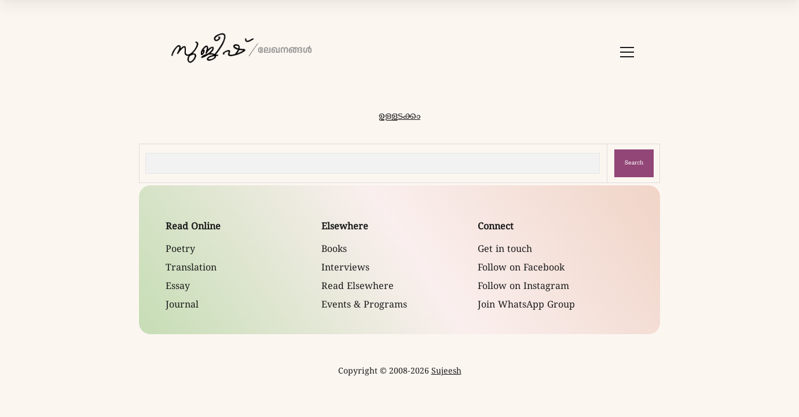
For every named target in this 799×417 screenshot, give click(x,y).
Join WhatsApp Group (526, 305)
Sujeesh (446, 371)
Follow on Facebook (521, 268)
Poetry (180, 249)
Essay (178, 286)
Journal (182, 305)
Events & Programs (364, 305)
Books (334, 249)
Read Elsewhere (357, 286)
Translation (191, 268)
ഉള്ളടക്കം (399, 116)
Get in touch (505, 249)
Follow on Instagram (523, 286)
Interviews (345, 268)
